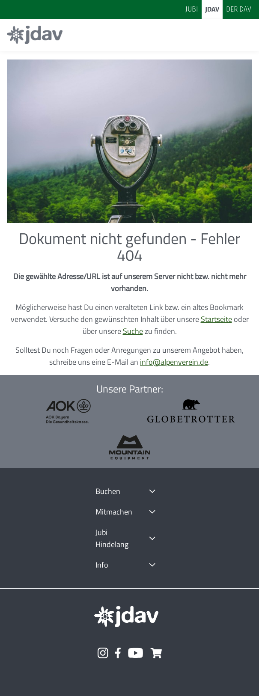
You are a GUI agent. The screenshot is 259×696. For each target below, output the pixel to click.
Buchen (107, 491)
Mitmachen (113, 512)
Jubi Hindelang (111, 538)
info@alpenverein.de (174, 362)
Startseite (216, 319)
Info (101, 565)
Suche (133, 331)
